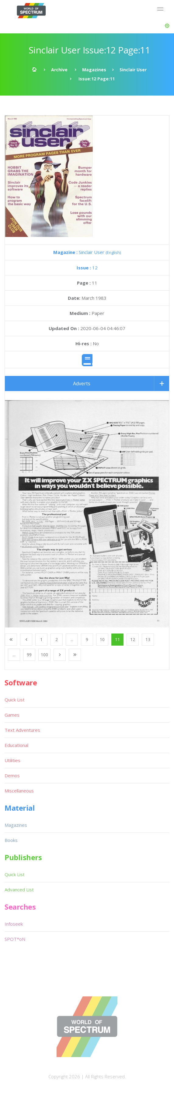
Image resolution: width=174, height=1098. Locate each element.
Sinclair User (133, 70)
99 (29, 654)
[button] (167, 26)
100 (44, 654)
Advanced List (19, 890)
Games (12, 715)
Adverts (81, 383)
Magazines (94, 70)
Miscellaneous (19, 791)
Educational (16, 745)
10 (102, 639)
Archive (59, 70)
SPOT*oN (15, 939)
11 (117, 639)
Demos (12, 775)
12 (87, 268)
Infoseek (14, 924)
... (72, 639)
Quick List (15, 700)
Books (11, 840)
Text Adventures (22, 730)
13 (147, 639)
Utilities (12, 760)
